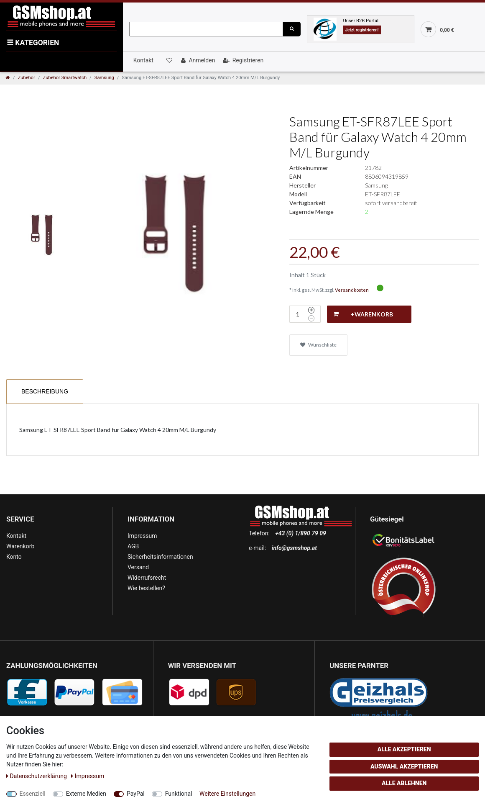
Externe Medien (86, 793)
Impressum (142, 535)
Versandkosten (352, 290)
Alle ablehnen (404, 783)
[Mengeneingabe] (297, 314)
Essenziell (33, 793)
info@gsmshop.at (294, 548)
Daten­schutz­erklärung (37, 776)
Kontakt (143, 60)
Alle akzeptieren (404, 749)
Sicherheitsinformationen (160, 556)
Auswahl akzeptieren (404, 766)
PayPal (136, 793)
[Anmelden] (197, 60)
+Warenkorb (363, 314)
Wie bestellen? (146, 588)
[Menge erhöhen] (311, 310)
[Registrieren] (242, 60)
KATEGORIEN (33, 43)
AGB (133, 546)
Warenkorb (20, 546)
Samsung (104, 77)
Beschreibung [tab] (44, 391)
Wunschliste (318, 345)
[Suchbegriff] (206, 29)
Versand (138, 567)
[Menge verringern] (311, 318)
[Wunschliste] (168, 60)
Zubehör (26, 77)
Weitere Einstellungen (227, 793)
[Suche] (292, 29)
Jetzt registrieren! (361, 30)
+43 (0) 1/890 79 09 (300, 533)
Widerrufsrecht (147, 577)
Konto (14, 556)
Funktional (178, 793)
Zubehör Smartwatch (65, 77)
